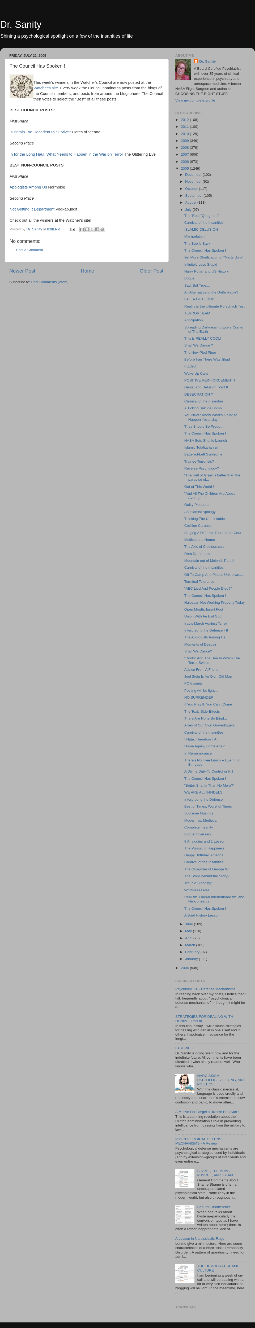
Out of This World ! (199, 487)
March (190, 945)
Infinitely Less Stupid (200, 264)
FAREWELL (184, 1048)
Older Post (151, 271)
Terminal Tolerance (199, 582)
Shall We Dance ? (198, 345)
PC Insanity (193, 683)
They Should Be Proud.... (204, 426)
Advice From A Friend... (203, 670)
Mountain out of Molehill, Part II (209, 561)
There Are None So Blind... (205, 718)
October (192, 189)
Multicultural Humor (199, 540)
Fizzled (190, 366)
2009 (185, 141)
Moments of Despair (200, 644)
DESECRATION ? (198, 394)
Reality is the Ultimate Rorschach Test (214, 306)
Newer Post (22, 271)
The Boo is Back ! (198, 244)
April (189, 938)
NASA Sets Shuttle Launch (205, 440)
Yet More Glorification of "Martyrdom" (213, 257)
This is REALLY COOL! (202, 338)
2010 (185, 134)
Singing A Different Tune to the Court (213, 533)
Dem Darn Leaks (197, 554)
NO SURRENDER (199, 697)
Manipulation (194, 236)
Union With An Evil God (203, 616)
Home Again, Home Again (205, 746)
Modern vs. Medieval (201, 820)
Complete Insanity (198, 827)
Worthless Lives (197, 890)
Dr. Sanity (20, 24)
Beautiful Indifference (214, 1207)
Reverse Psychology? (201, 468)
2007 (185, 154)
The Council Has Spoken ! (205, 250)
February (193, 952)
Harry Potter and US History (206, 271)
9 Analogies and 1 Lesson (205, 841)
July (189, 210)
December (194, 175)
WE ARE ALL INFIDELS (203, 792)
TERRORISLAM (197, 313)
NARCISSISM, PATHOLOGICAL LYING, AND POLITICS (221, 1080)
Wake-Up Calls (196, 373)
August (191, 202)
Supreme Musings (198, 813)
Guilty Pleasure (196, 505)
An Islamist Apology (200, 512)
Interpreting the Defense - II (206, 630)
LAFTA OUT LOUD (199, 299)
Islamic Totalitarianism (201, 447)
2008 (185, 148)
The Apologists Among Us (205, 637)
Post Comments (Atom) (50, 282)
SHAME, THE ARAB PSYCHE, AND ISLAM (215, 1173)
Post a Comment (29, 250)
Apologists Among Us (28, 187)
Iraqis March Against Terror (205, 623)
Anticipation (193, 320)
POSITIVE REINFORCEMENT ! (209, 380)
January (192, 959)
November (194, 181)
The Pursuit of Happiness (204, 848)
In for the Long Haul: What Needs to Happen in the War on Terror (66, 154)
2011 (185, 127)
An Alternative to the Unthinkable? (211, 292)
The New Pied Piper (200, 352)
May (189, 931)
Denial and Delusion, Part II (206, 387)
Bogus (189, 278)
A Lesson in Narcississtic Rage (199, 1239)
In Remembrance (198, 753)
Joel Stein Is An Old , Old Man (208, 676)
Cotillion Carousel (198, 526)
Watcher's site (45, 88)
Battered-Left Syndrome (203, 454)
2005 (185, 168)
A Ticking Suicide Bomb (203, 408)
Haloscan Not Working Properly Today (214, 602)
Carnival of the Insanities (204, 223)
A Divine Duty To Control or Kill (208, 771)
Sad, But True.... (197, 285)
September (194, 196)
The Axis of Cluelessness (204, 547)
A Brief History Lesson (202, 915)
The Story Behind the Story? (207, 876)
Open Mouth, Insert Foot (203, 609)
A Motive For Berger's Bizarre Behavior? (207, 1112)
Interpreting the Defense (203, 799)
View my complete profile (195, 100)
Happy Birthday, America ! (205, 855)
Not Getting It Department (32, 209)
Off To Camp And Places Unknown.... (213, 575)
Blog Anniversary (197, 834)
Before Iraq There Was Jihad (207, 359)
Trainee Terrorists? (199, 461)
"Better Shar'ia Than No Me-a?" (209, 785)
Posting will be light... (201, 691)
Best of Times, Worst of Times (208, 806)
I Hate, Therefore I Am (202, 739)
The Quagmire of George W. (207, 869)
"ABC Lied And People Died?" (208, 588)
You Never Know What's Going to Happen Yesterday (210, 417)
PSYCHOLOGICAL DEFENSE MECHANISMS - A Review (199, 1141)
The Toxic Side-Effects (202, 711)
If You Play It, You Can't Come (208, 704)
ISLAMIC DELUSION (201, 229)
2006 (185, 162)
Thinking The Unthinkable (204, 519)
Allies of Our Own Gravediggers (209, 725)
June (189, 924)
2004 (185, 968)
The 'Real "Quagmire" (201, 216)
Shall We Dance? (198, 651)
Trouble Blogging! (198, 883)
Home (87, 271)
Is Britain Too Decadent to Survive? (40, 132)
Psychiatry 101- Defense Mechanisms (205, 989)
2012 (185, 120)
